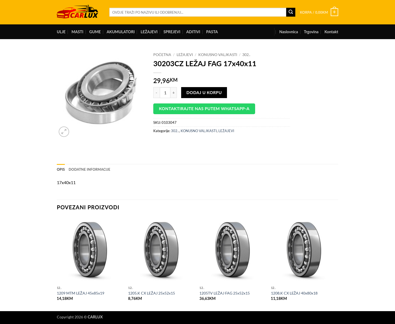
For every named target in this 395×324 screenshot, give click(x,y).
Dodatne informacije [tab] (89, 169)
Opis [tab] (61, 169)
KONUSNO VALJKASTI (217, 55)
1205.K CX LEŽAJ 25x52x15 (151, 293)
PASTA (212, 31)
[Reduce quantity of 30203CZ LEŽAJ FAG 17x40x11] (156, 92)
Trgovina (311, 31)
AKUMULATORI (121, 31)
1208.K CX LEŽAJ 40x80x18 (294, 293)
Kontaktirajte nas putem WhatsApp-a (204, 108)
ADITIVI (193, 31)
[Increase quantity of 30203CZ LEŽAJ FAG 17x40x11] (173, 92)
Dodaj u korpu (204, 92)
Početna (162, 55)
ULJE (61, 31)
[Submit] (290, 12)
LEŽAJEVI (149, 31)
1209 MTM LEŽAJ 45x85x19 (80, 293)
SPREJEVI (171, 31)
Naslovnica (288, 31)
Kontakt (331, 31)
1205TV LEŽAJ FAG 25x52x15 (224, 293)
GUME (95, 31)
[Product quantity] (165, 92)
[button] (319, 12)
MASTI (77, 31)
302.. (246, 55)
